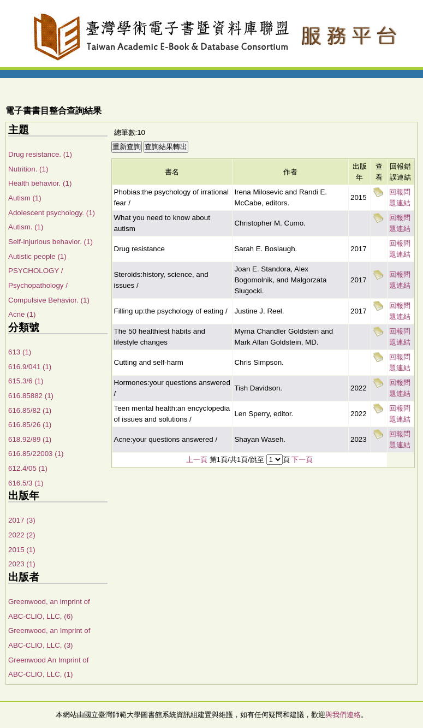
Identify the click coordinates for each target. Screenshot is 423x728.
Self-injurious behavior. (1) (50, 242)
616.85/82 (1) (29, 410)
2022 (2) (21, 535)
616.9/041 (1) (29, 367)
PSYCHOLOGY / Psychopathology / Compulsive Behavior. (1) (49, 285)
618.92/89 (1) (29, 439)
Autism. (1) (25, 227)
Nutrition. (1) (28, 169)
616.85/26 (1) (29, 425)
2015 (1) (21, 550)
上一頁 (196, 459)
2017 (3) (21, 520)
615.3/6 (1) (25, 381)
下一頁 (302, 459)
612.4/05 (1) (27, 468)
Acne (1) (21, 314)
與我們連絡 (343, 715)
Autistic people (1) (37, 256)
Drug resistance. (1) (40, 154)
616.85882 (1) (30, 396)
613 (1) (19, 352)
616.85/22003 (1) (36, 453)
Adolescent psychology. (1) (51, 213)
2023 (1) (21, 564)
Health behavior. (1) (40, 183)
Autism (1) (24, 198)
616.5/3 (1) (25, 483)
